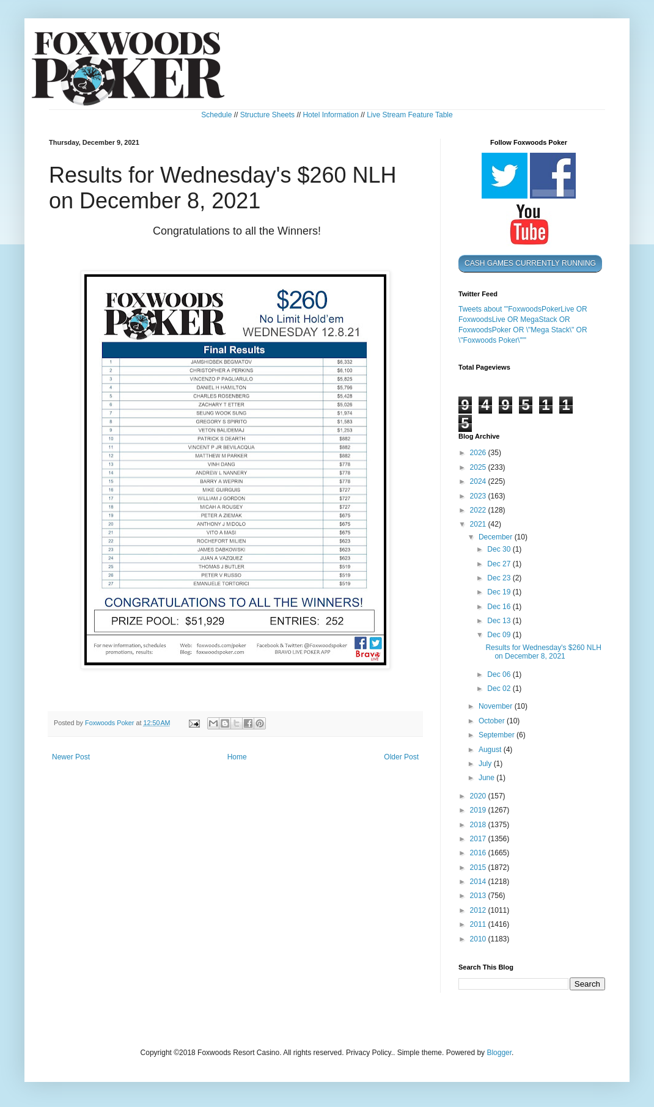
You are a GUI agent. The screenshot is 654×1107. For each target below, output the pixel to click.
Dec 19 (499, 592)
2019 (479, 810)
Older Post (401, 757)
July (486, 763)
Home (237, 757)
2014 (479, 881)
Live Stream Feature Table (410, 115)
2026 (479, 452)
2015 (479, 867)
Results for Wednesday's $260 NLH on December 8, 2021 (543, 651)
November (497, 706)
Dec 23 (499, 578)
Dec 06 (499, 674)
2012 (479, 910)
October (493, 721)
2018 (479, 824)
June (487, 777)
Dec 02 (499, 688)
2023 (479, 496)
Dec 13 (499, 620)
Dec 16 (499, 606)
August (491, 749)
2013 (479, 895)
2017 (479, 839)
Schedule (216, 115)
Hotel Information (330, 115)
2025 (479, 467)
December (497, 537)
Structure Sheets (267, 115)
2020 (479, 796)
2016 (479, 853)
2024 (479, 481)
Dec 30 (499, 549)
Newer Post (71, 757)
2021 (479, 524)
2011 (479, 924)
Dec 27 (499, 564)
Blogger (499, 1052)
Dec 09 (499, 634)
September (497, 735)
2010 (479, 939)
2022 (479, 510)
